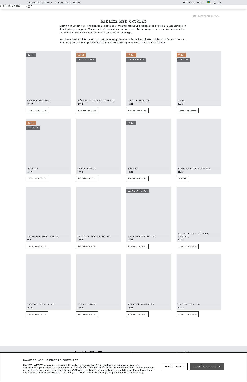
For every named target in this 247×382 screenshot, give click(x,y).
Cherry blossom (38, 100)
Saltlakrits (112, 7)
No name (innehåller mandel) (193, 235)
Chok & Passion (138, 100)
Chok (181, 100)
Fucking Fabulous (141, 304)
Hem (194, 16)
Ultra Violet (87, 304)
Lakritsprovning (138, 10)
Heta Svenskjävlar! (142, 236)
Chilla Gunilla (189, 304)
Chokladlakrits (160, 7)
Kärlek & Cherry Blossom (96, 100)
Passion (32, 168)
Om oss (201, 3)
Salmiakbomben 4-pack (43, 236)
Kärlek (133, 168)
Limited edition (108, 10)
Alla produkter (86, 7)
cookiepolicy (136, 372)
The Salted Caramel (41, 304)
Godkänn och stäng (207, 366)
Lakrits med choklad (209, 16)
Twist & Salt (87, 168)
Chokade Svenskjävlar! (94, 236)
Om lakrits (189, 3)
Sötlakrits (135, 7)
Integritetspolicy (109, 372)
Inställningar (174, 366)
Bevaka (183, 178)
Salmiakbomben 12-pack (194, 168)
